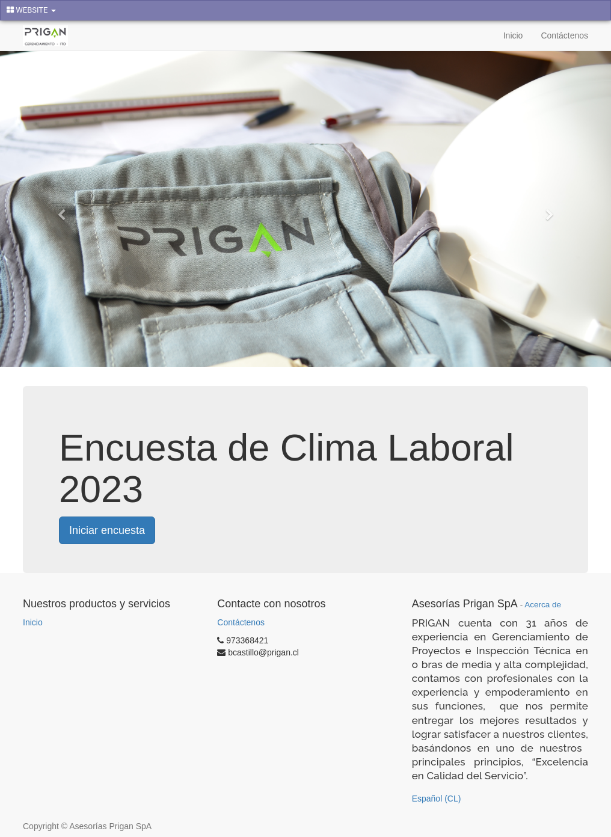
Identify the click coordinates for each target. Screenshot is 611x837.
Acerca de (542, 604)
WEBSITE (31, 9)
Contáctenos (241, 622)
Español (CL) (436, 798)
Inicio (33, 622)
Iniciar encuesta (107, 530)
